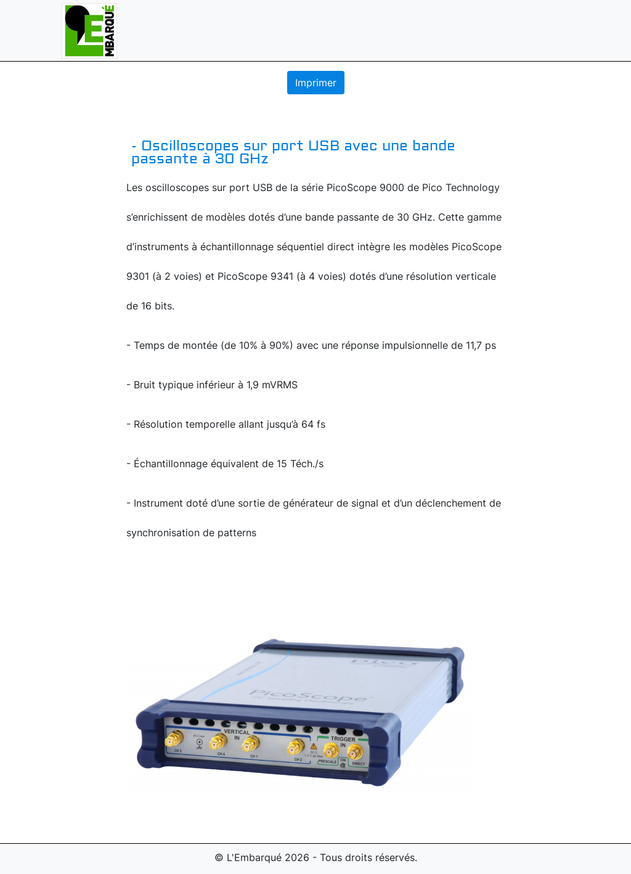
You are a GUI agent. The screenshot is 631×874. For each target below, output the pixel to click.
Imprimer (315, 82)
